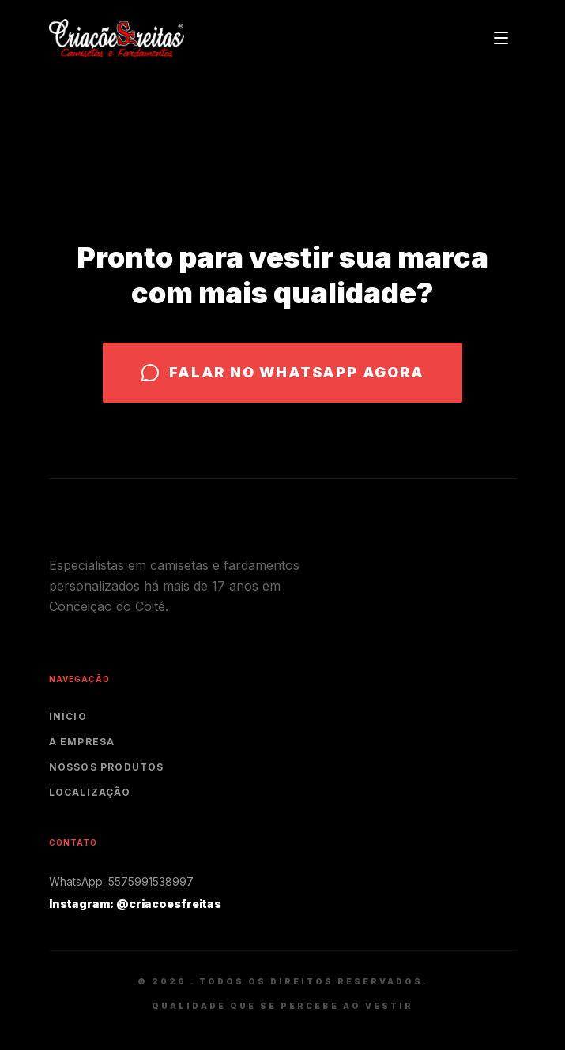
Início (68, 716)
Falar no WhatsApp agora (282, 372)
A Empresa (82, 742)
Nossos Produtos (106, 767)
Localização (89, 792)
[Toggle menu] (501, 38)
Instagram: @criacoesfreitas (135, 903)
